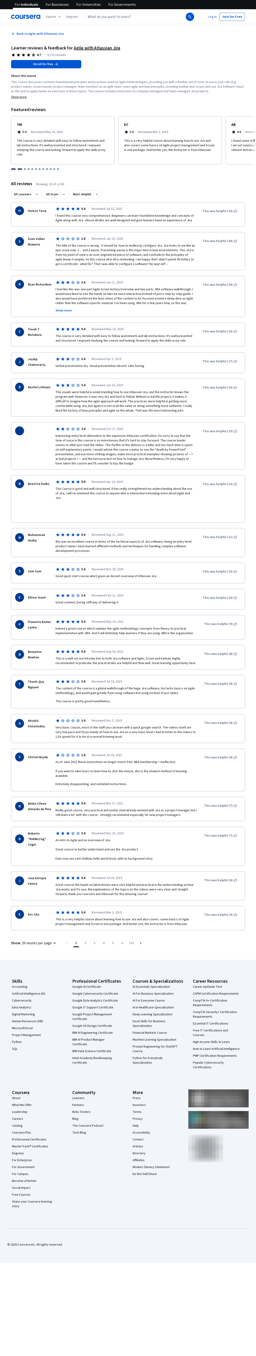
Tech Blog (79, 1120)
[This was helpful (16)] (220, 388)
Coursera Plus (21, 1120)
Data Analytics (21, 995)
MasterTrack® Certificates (30, 1134)
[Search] (190, 17)
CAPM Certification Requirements (216, 981)
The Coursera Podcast (87, 1113)
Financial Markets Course (150, 1020)
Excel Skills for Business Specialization (149, 1011)
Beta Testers (81, 1099)
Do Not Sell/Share (145, 1161)
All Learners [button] (22, 194)
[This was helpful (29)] (220, 285)
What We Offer (22, 1092)
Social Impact (21, 1175)
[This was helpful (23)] (220, 331)
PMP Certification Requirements (215, 1043)
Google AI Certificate (86, 974)
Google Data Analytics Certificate (95, 988)
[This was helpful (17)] (220, 361)
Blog (75, 1106)
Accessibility (141, 1120)
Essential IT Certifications (210, 1011)
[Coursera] (25, 16)
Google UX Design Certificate (92, 1013)
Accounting (19, 974)
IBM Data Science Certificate (91, 1038)
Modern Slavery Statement (151, 1154)
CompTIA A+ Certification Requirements (210, 990)
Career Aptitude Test (207, 974)
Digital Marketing (23, 1002)
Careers (17, 1106)
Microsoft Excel (22, 1015)
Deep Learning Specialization (152, 1002)
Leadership (19, 1099)
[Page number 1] (76, 931)
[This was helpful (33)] (220, 211)
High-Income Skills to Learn (211, 1029)
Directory (139, 1141)
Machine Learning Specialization (154, 1027)
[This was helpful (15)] (220, 431)
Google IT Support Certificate (92, 995)
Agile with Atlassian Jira (97, 48)
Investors (139, 1092)
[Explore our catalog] (54, 17)
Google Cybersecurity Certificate (95, 981)
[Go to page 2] (85, 931)
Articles (138, 1134)
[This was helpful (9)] (221, 612)
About (16, 1085)
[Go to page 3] (94, 931)
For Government (23, 1154)
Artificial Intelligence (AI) (28, 981)
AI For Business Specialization (153, 981)
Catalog (17, 1113)
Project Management (26, 1022)
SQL (14, 1036)
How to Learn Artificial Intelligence (216, 1036)
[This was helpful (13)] (220, 478)
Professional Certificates (29, 1127)
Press (137, 1085)
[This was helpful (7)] (221, 793)
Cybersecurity (22, 988)
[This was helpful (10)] (220, 559)
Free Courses (21, 1182)
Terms (137, 1099)
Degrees (18, 1141)
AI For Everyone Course (149, 988)
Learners (78, 1085)
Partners (78, 1092)
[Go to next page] (141, 931)
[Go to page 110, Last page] (131, 931)
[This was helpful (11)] (220, 525)
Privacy (138, 1106)
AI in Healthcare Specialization (153, 995)
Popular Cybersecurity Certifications (208, 1052)
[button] (72, 17)
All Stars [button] (52, 194)
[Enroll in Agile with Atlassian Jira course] (46, 64)
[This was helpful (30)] (220, 241)
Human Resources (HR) (27, 1009)
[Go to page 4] (104, 931)
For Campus (20, 1161)
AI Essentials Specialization (151, 974)
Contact (138, 1127)
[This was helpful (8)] (221, 641)
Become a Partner (24, 1168)
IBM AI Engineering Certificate (92, 1020)
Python (17, 1029)
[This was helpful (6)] (221, 868)
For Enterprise (22, 1148)
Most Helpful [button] (82, 194)
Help (136, 1113)
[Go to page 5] (113, 931)
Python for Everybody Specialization (148, 1048)
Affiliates (139, 1148)
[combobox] (135, 16)
